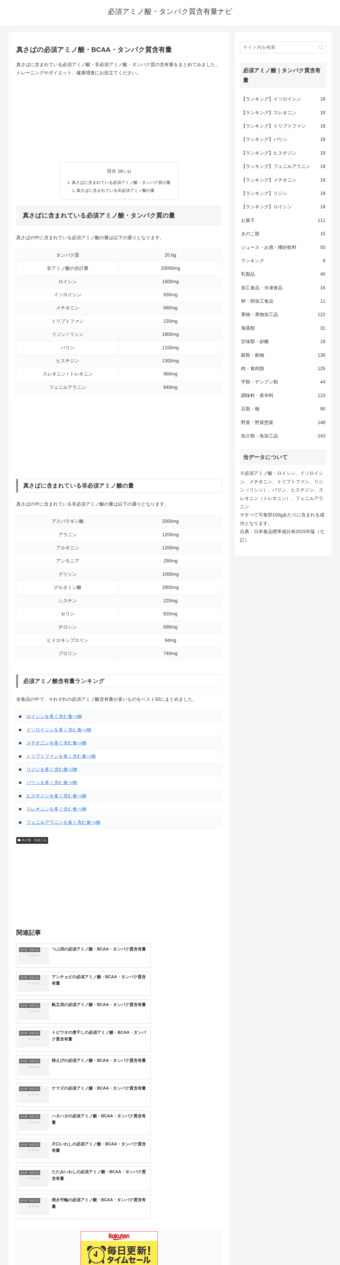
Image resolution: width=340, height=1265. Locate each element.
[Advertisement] (119, 120)
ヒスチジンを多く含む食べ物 (56, 796)
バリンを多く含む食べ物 (51, 783)
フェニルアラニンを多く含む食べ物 (63, 823)
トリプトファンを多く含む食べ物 (61, 757)
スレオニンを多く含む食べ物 (56, 809)
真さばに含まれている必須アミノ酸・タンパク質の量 (121, 182)
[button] (321, 47)
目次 (111, 171)
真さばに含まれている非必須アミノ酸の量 (116, 191)
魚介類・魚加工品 (32, 841)
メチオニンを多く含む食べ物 (56, 743)
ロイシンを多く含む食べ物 (54, 717)
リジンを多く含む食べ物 (51, 770)
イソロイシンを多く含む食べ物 (58, 730)
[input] (283, 47)
